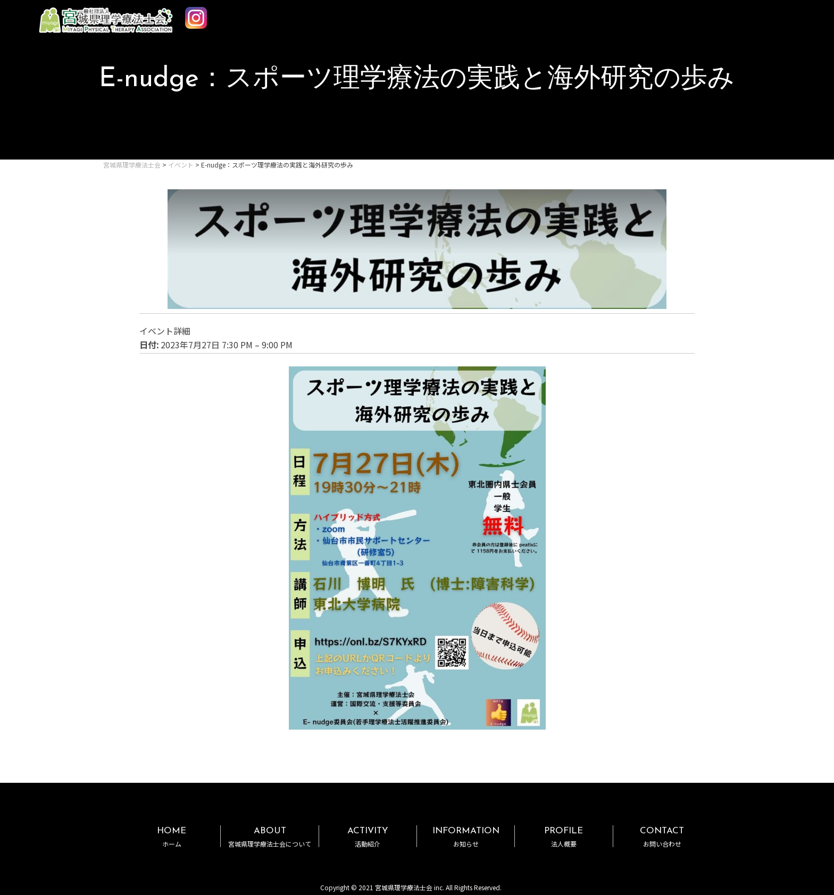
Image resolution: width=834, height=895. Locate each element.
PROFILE (563, 836)
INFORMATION (465, 836)
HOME (171, 836)
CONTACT (662, 836)
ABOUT (269, 836)
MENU (796, 14)
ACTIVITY (367, 836)
